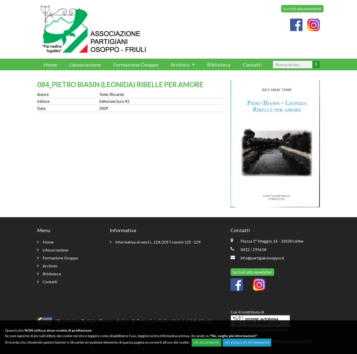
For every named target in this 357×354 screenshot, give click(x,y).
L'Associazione (52, 250)
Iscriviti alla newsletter (302, 8)
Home (50, 65)
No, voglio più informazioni (247, 342)
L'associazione (85, 65)
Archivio (181, 65)
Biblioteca (218, 65)
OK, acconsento (206, 342)
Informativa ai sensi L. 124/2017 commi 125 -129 (155, 242)
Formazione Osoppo (135, 65)
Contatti (252, 65)
